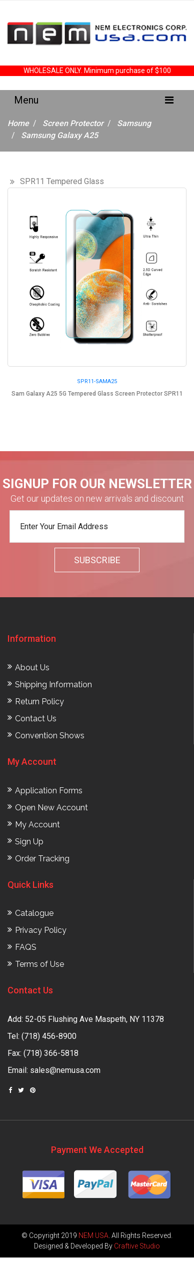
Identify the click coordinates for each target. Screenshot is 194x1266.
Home (18, 123)
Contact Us (35, 718)
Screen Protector (73, 123)
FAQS (25, 947)
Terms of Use (39, 964)
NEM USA (93, 1235)
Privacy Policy (40, 930)
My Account (37, 824)
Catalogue (34, 913)
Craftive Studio (137, 1246)
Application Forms (48, 790)
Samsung (134, 123)
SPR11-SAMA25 (97, 381)
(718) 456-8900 (49, 1036)
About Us (32, 667)
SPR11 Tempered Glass (62, 181)
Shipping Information (53, 684)
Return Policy (39, 701)
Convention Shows (49, 735)
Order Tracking (42, 858)
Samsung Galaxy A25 (59, 135)
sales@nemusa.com (65, 1070)
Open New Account (51, 807)
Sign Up (29, 841)
